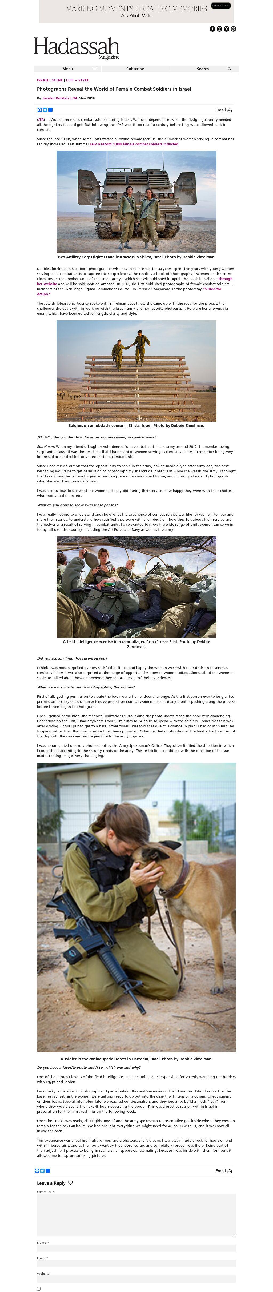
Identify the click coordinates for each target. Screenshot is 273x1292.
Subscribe (135, 68)
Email (224, 110)
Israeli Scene (50, 80)
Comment (46, 1192)
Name (43, 1243)
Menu (67, 68)
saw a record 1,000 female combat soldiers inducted (134, 144)
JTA (41, 119)
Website (43, 1273)
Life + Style (77, 80)
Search (203, 68)
